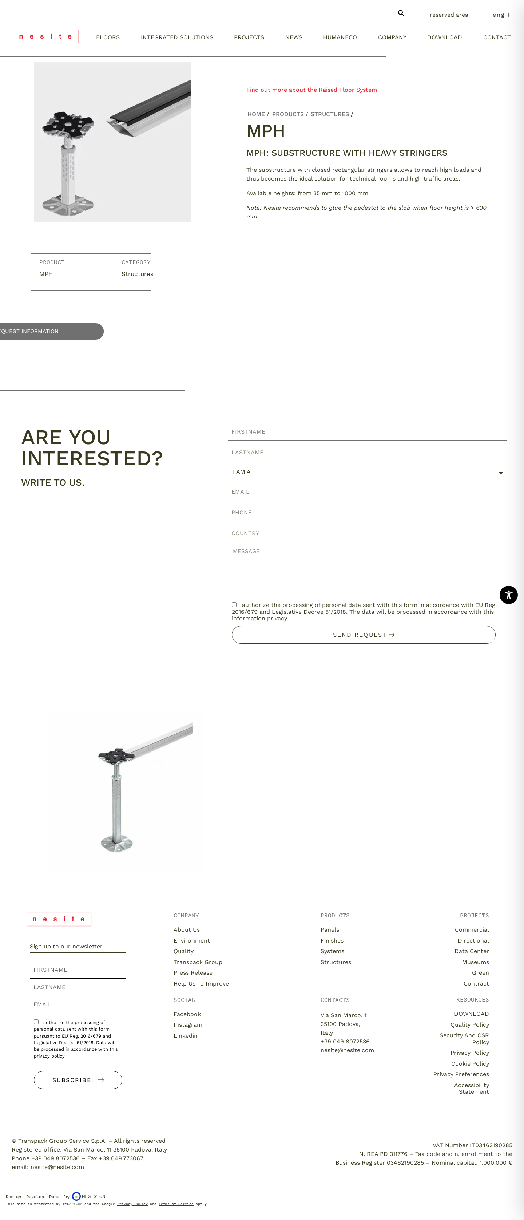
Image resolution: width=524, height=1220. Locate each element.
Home (256, 114)
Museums (475, 962)
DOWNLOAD (471, 1013)
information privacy (260, 618)
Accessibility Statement (471, 1088)
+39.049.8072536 (55, 1158)
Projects (249, 37)
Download (444, 37)
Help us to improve (201, 983)
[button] (401, 16)
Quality (184, 951)
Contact (497, 37)
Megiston (88, 1196)
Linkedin (186, 1035)
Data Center (471, 951)
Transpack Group (198, 962)
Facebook (187, 1014)
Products (288, 114)
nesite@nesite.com (347, 1050)
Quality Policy (469, 1024)
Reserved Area (449, 14)
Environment (192, 940)
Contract (476, 983)
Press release (193, 972)
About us (187, 929)
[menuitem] (502, 15)
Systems (332, 951)
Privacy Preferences (461, 1074)
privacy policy (49, 1056)
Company (392, 37)
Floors (108, 37)
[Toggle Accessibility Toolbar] (509, 595)
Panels (330, 929)
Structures (138, 273)
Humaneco (340, 37)
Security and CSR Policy (464, 1038)
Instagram (188, 1024)
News (293, 37)
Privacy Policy (469, 1052)
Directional (473, 940)
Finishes (332, 940)
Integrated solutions (177, 37)
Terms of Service (176, 1204)
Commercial (472, 929)
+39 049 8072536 (345, 1041)
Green (480, 972)
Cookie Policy (470, 1063)
